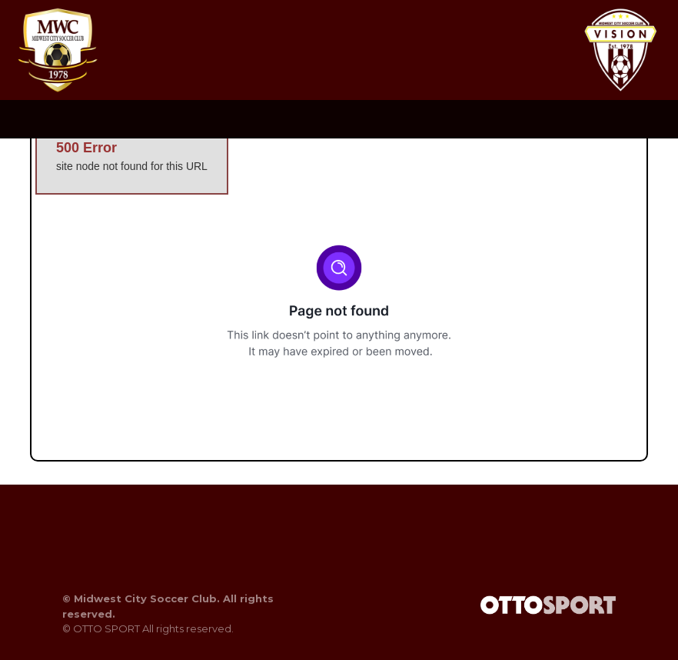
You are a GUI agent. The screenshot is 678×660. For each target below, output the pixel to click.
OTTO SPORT (106, 628)
